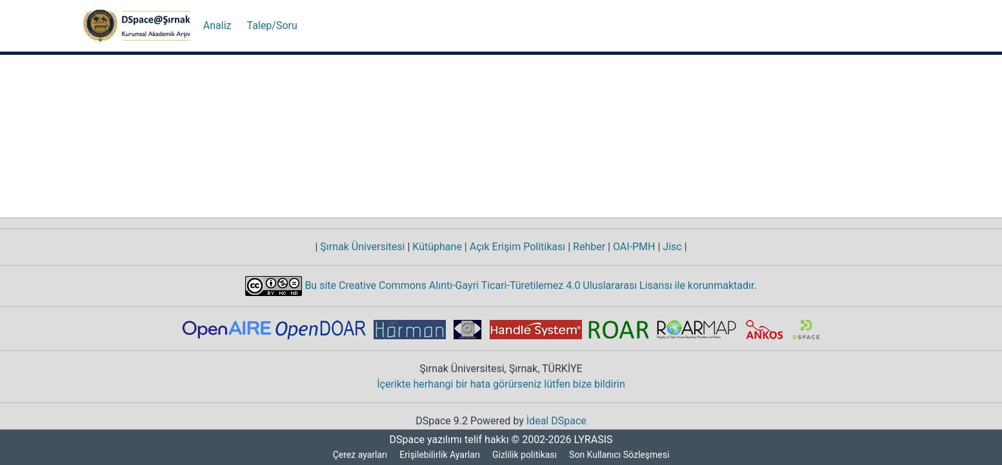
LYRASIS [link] (595, 440)
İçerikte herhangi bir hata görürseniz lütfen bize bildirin (501, 384)
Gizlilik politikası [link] (526, 455)
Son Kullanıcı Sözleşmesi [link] (621, 455)
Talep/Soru (270, 26)
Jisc (673, 247)
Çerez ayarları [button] (358, 455)
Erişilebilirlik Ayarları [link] (440, 455)
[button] (136, 26)
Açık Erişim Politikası (515, 247)
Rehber (586, 247)
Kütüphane (436, 247)
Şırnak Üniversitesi (363, 247)
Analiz (216, 26)
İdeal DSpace (558, 421)
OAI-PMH (634, 247)
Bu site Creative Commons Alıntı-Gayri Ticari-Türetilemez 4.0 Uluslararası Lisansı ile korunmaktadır (528, 285)
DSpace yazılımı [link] (422, 440)
